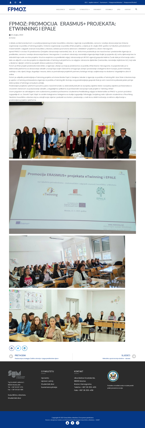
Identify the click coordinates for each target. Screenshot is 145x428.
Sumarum (104, 2)
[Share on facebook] (11, 348)
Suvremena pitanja (49, 387)
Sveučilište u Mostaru (17, 395)
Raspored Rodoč (130, 2)
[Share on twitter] (18, 348)
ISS (86, 2)
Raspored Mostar (115, 2)
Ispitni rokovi (93, 2)
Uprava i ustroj (47, 381)
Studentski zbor (14, 398)
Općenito (45, 378)
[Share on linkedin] (24, 348)
